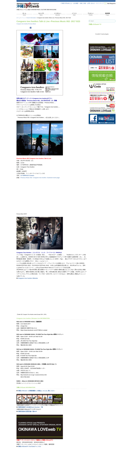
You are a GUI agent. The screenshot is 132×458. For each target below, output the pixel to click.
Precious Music (32, 23)
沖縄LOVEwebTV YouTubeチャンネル (29, 446)
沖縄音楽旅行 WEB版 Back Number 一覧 (30, 407)
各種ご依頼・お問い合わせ (87, 3)
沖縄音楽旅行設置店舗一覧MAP (27, 411)
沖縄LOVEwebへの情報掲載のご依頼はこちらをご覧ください (36, 390)
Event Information (31, 17)
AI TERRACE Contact (27, 175)
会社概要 (75, 3)
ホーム (18, 17)
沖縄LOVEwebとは (66, 3)
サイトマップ (100, 3)
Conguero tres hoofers (22, 23)
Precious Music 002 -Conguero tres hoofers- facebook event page (40, 177)
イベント (23, 17)
